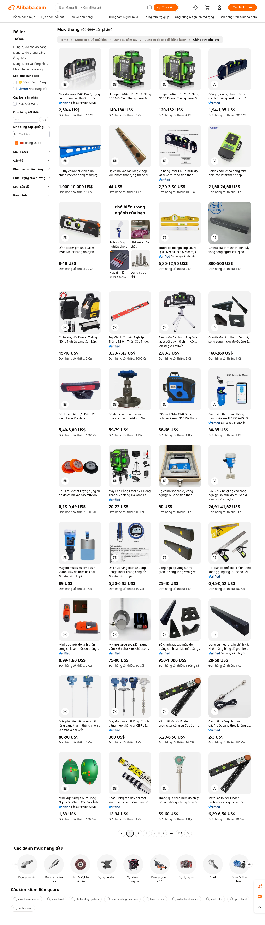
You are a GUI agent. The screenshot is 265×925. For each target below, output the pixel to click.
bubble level (22, 908)
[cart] (208, 8)
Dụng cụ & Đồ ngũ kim (91, 40)
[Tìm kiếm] (166, 7)
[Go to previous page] (121, 833)
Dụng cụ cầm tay (125, 40)
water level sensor (185, 899)
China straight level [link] (206, 40)
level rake (214, 899)
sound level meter (26, 899)
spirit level (238, 899)
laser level (55, 899)
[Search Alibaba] (101, 7)
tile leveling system (85, 899)
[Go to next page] (188, 833)
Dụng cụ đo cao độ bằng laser (165, 40)
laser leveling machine (122, 899)
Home (64, 40)
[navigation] (31, 432)
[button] (149, 7)
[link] (259, 885)
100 (180, 833)
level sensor (155, 899)
